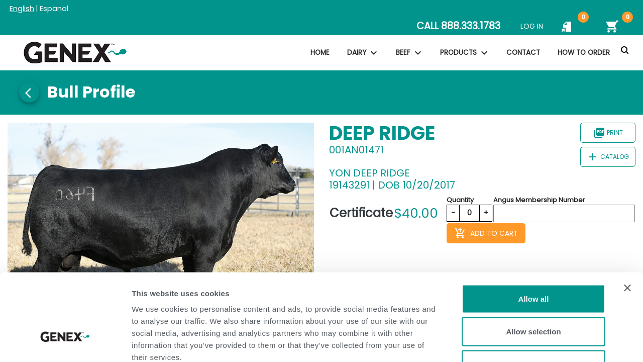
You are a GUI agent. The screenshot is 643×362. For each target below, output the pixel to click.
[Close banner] (627, 219)
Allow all (533, 230)
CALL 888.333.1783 (458, 26)
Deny (533, 296)
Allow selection (533, 263)
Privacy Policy (211, 300)
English (22, 9)
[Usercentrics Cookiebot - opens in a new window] (65, 342)
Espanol (54, 9)
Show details (527, 342)
